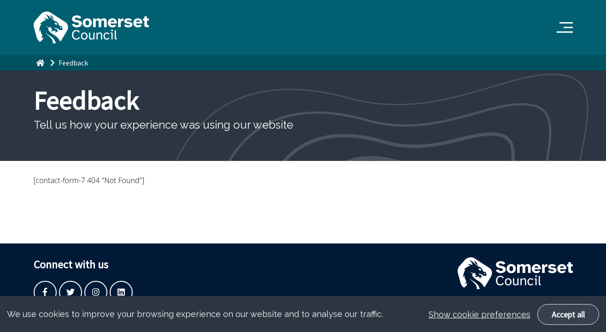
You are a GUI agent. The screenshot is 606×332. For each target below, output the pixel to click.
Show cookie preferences (479, 317)
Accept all (568, 317)
